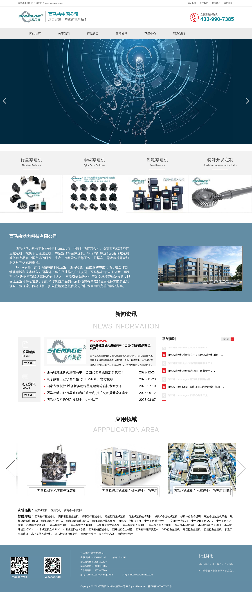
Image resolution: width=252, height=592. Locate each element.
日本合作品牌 (106, 533)
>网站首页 (204, 564)
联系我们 (216, 3)
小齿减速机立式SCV (48, 529)
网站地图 (228, 3)
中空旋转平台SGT (178, 520)
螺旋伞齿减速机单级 (215, 516)
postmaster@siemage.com (100, 574)
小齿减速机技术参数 (74, 529)
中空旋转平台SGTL (202, 520)
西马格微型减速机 (36, 525)
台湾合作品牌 (125, 533)
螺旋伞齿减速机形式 (77, 520)
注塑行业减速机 (192, 529)
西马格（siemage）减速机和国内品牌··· (189, 380)
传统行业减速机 (213, 529)
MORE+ (29, 363)
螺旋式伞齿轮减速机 (166, 516)
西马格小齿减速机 (185, 525)
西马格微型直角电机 (82, 525)
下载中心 (150, 33)
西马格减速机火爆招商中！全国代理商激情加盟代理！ (85, 372)
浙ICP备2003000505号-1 (161, 586)
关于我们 (204, 3)
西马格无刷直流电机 (160, 525)
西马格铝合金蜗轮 (122, 529)
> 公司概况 (227, 564)
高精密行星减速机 (68, 516)
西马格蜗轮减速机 (99, 529)
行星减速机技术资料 (140, 516)
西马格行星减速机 (45, 516)
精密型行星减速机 (92, 516)
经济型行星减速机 (115, 516)
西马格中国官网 (73, 510)
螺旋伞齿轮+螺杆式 (52, 520)
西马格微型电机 (59, 525)
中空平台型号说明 (154, 520)
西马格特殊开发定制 (147, 529)
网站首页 (35, 33)
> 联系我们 (228, 570)
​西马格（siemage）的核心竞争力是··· (188, 396)
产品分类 (92, 33)
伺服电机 (56, 510)
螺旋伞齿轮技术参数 (103, 520)
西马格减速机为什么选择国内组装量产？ (190, 364)
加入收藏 (192, 3)
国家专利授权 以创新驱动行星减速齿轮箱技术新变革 (84, 386)
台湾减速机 (41, 510)
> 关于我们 (215, 564)
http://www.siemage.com (141, 574)
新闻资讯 (121, 33)
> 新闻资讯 (216, 570)
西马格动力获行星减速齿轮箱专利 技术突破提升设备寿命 (88, 393)
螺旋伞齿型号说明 (191, 516)
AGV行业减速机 (171, 529)
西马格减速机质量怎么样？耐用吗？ (187, 348)
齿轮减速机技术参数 (108, 525)
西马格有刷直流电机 (134, 525)
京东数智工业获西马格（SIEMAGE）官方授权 (80, 379)
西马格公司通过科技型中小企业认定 (72, 400)
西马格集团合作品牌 (66, 533)
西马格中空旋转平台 (129, 520)
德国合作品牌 (88, 533)
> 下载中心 (204, 570)
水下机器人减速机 (41, 533)
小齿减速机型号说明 (209, 525)
